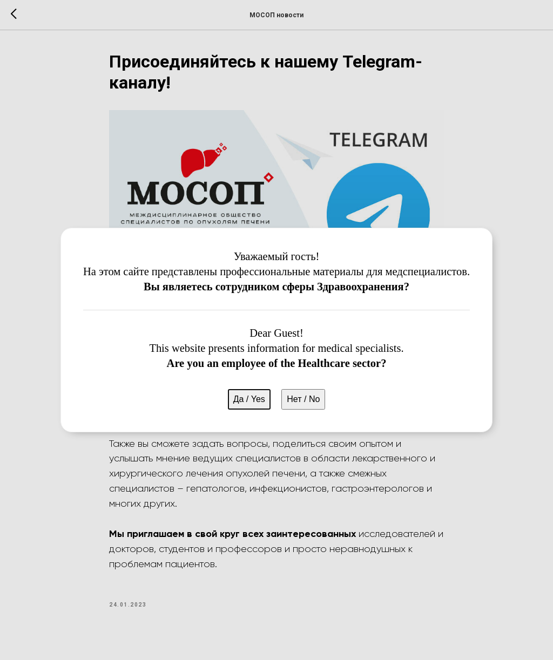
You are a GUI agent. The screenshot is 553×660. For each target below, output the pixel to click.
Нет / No (303, 399)
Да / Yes (249, 399)
